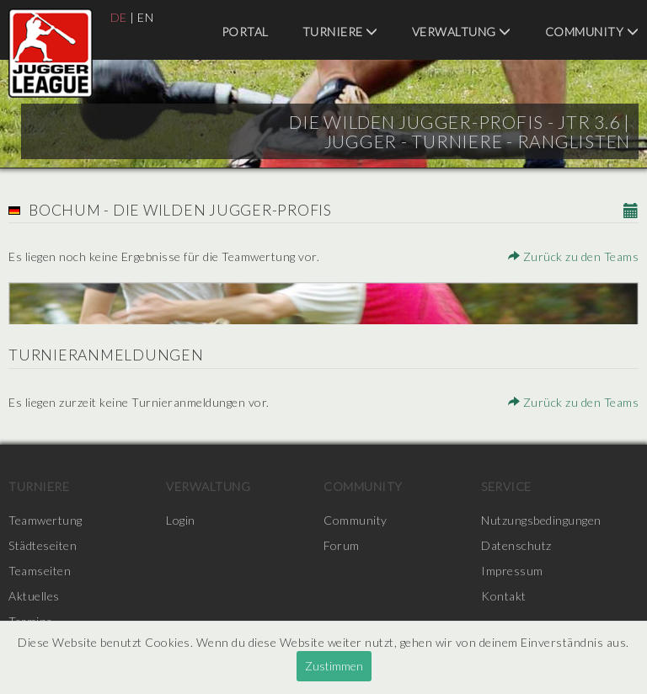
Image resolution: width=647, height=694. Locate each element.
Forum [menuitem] (342, 545)
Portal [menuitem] (245, 31)
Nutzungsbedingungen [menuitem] (541, 520)
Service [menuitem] (506, 486)
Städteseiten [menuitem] (42, 545)
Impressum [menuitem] (512, 570)
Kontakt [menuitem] (504, 596)
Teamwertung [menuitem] (45, 520)
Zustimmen (334, 666)
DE (118, 17)
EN (145, 17)
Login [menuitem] (180, 520)
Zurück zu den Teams (573, 256)
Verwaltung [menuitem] (461, 31)
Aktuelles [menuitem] (34, 596)
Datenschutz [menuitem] (516, 545)
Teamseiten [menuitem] (39, 570)
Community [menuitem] (592, 31)
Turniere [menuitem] (340, 31)
